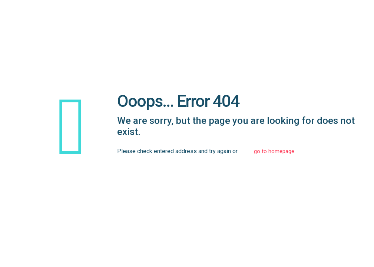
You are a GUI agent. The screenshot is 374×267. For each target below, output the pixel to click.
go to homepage (274, 151)
